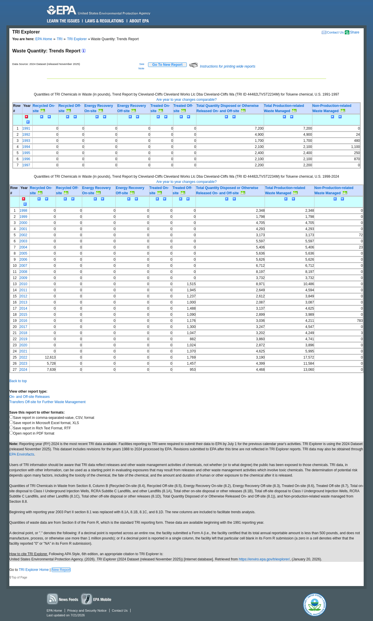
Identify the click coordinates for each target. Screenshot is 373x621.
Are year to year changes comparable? (186, 100)
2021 (23, 351)
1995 (26, 153)
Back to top (18, 381)
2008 (23, 272)
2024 (23, 370)
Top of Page (19, 577)
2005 (23, 253)
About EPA (138, 21)
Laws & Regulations (104, 21)
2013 (23, 302)
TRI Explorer (77, 39)
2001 (23, 229)
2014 (23, 308)
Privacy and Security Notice (87, 610)
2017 (23, 327)
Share (354, 32)
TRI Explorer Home (34, 570)
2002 (23, 235)
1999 (23, 217)
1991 (26, 128)
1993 (26, 141)
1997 (26, 165)
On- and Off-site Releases (29, 397)
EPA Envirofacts (21, 454)
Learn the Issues (63, 21)
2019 (23, 339)
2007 (23, 266)
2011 (23, 290)
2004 (23, 247)
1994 (26, 147)
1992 (26, 135)
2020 (23, 345)
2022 (23, 357)
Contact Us (335, 32)
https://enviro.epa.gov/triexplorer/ (264, 559)
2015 (23, 315)
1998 (23, 211)
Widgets (96, 598)
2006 (23, 259)
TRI (59, 39)
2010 (23, 284)
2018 (23, 333)
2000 (23, 223)
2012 (23, 296)
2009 (23, 278)
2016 (23, 321)
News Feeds (62, 598)
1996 (26, 159)
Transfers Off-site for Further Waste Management (47, 402)
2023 (23, 363)
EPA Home (43, 39)
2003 (23, 241)
